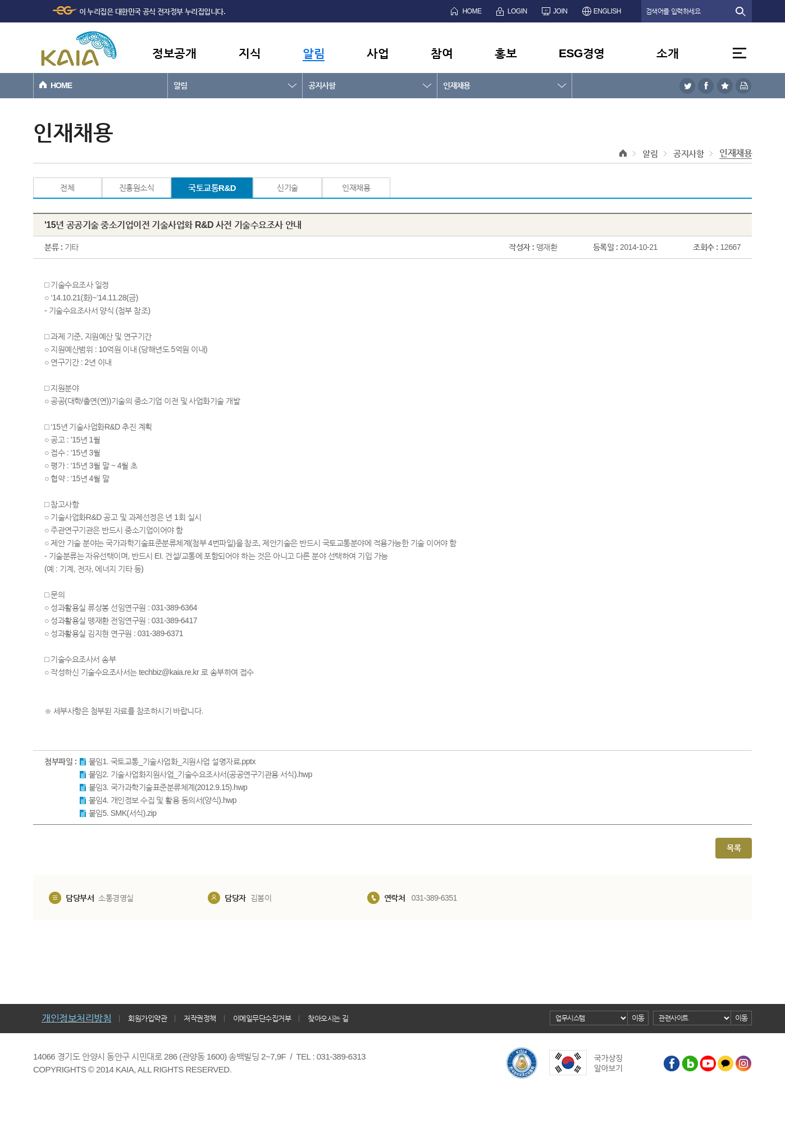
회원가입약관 (147, 1018)
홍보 (506, 53)
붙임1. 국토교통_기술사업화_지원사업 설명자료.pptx (172, 761)
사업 (378, 53)
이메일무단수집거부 (262, 1018)
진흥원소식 (136, 187)
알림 (314, 53)
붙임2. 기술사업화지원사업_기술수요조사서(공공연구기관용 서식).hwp (200, 774)
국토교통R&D (212, 188)
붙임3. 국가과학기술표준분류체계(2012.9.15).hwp (168, 787)
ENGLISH (607, 11)
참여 (442, 53)
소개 (667, 53)
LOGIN (517, 11)
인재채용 (456, 85)
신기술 (287, 187)
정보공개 (174, 53)
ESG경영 (582, 53)
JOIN (560, 11)
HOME (471, 11)
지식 (250, 53)
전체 (67, 187)
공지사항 (321, 85)
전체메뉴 (739, 53)
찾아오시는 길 (328, 1018)
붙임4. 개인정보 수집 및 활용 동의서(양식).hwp (163, 800)
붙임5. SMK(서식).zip (123, 813)
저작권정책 (200, 1018)
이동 (638, 1018)
